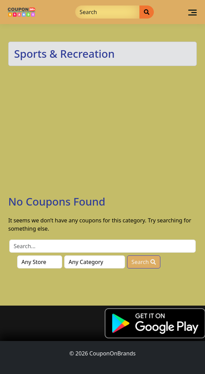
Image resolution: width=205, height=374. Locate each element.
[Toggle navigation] (192, 12)
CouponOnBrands (112, 353)
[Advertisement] (102, 144)
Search (144, 262)
